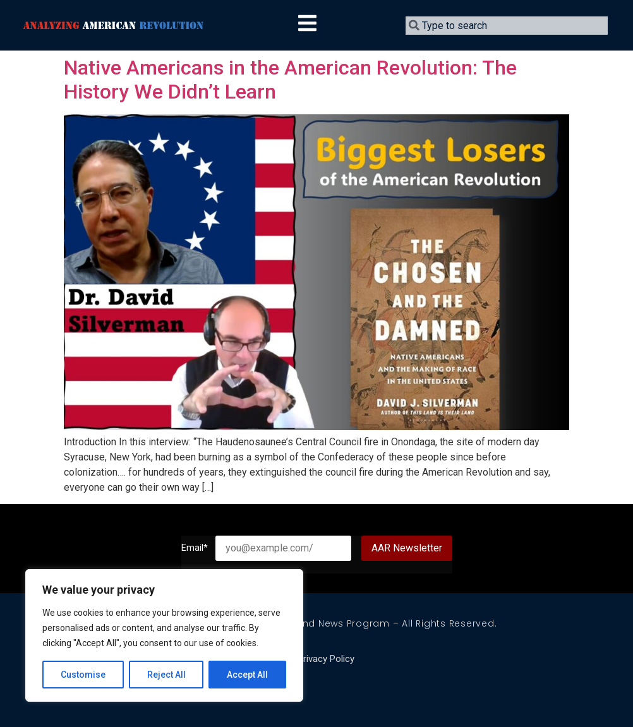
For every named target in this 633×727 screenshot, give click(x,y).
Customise (83, 675)
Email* (198, 548)
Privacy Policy (326, 658)
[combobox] (507, 25)
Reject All (166, 675)
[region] (164, 635)
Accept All (247, 675)
